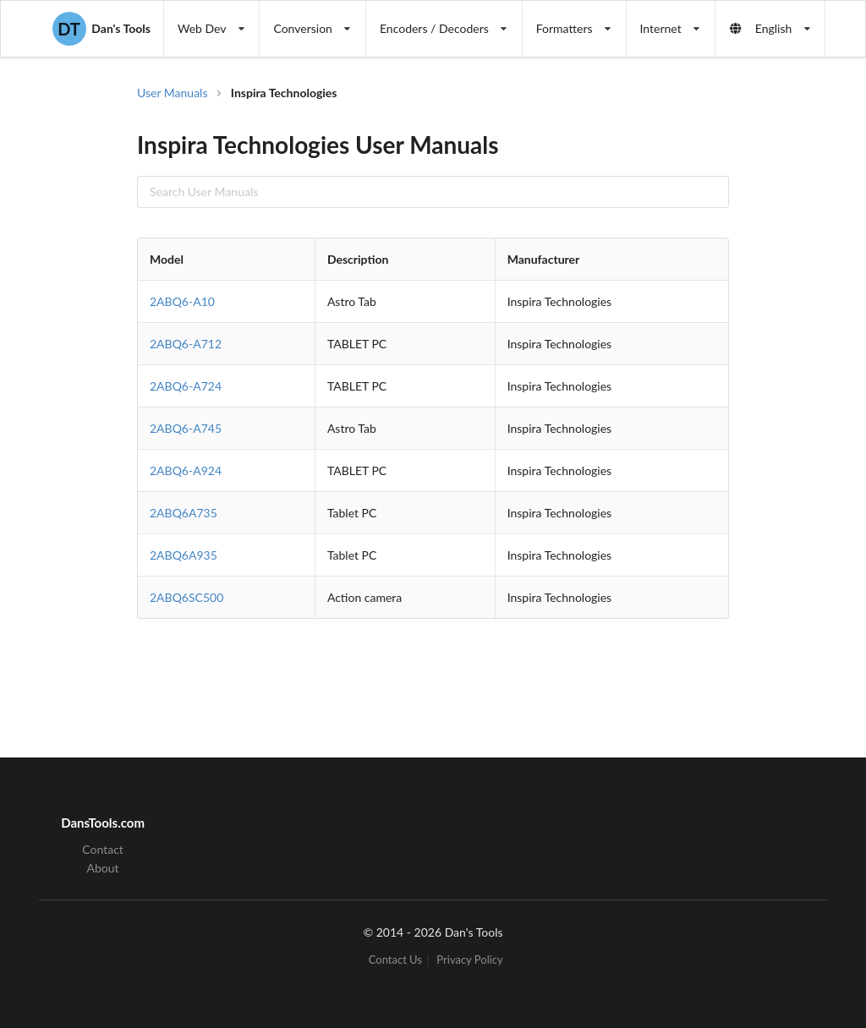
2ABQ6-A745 (186, 428)
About (103, 868)
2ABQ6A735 (183, 513)
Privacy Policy (469, 959)
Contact (102, 849)
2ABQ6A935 (183, 555)
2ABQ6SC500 (186, 597)
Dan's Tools (101, 29)
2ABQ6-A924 (186, 470)
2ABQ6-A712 (186, 343)
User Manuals (172, 92)
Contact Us (395, 959)
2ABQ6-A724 (186, 386)
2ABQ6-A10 (182, 301)
